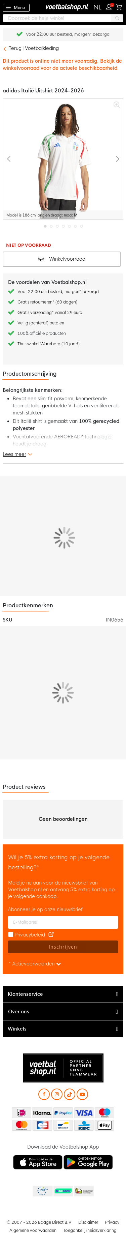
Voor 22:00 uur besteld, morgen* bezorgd (58, 291)
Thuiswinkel (84, 1191)
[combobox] (63, 18)
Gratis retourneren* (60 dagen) (68, 34)
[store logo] (63, 7)
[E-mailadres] (63, 922)
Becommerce (63, 1191)
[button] (97, 7)
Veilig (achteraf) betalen (40, 323)
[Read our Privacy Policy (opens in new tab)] (51, 935)
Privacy (112, 1222)
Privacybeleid (29, 935)
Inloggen (110, 6)
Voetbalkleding (42, 48)
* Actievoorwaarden (34, 964)
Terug (15, 48)
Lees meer (14, 454)
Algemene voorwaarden (32, 1230)
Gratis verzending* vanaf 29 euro (49, 312)
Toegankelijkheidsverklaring (90, 1230)
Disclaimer (88, 1222)
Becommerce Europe (42, 1191)
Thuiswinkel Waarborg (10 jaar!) (48, 344)
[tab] (63, 994)
